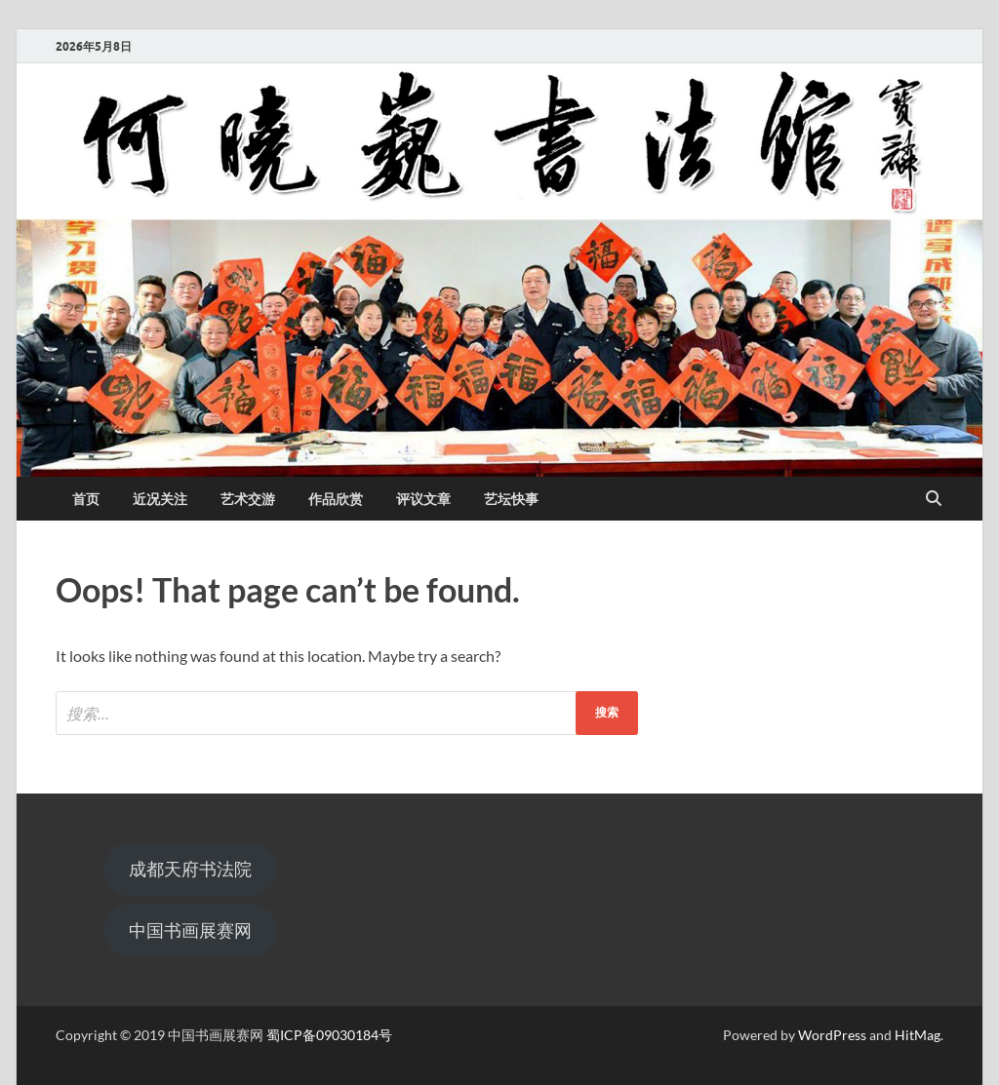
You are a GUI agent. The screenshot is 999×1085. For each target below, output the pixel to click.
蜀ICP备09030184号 (329, 1035)
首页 (86, 499)
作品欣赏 (335, 499)
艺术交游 (247, 499)
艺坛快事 (511, 499)
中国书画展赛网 (190, 930)
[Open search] (933, 499)
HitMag (917, 1035)
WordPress (832, 1035)
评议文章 (423, 499)
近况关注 (160, 499)
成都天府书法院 (190, 868)
